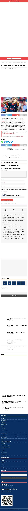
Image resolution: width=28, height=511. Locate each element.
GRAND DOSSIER (4, 433)
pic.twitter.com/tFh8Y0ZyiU (9, 133)
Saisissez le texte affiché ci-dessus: (14, 195)
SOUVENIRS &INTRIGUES (5, 447)
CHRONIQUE (3, 428)
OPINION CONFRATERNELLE (6, 441)
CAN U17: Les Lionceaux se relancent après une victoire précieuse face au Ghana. (14, 396)
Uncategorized (4, 454)
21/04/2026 (9, 320)
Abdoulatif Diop (10, 68)
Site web (2, 186)
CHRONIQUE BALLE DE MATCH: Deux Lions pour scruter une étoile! (17, 347)
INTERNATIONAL (4, 437)
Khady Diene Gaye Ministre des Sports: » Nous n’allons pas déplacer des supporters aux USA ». (14, 402)
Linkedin (2, 467)
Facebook (3, 462)
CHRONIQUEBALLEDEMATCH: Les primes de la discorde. (16, 319)
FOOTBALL (3, 431)
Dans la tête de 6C (4, 429)
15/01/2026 (9, 349)
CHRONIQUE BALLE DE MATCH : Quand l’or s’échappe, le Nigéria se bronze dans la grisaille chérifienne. (15, 341)
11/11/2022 (4, 68)
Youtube (2, 460)
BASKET (2, 426)
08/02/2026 (9, 326)
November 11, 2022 (19, 136)
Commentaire (4, 170)
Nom (2, 179)
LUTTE (2, 439)
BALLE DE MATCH (4, 424)
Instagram (3, 465)
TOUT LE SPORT (4, 452)
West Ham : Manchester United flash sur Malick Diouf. (13, 229)
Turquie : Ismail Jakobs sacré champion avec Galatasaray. (14, 234)
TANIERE (2, 448)
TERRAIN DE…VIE (4, 450)
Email (2, 290)
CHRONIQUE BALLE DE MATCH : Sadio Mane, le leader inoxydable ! (16, 333)
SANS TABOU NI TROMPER (5, 445)
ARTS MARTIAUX (4, 420)
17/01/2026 (9, 343)
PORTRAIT (3, 443)
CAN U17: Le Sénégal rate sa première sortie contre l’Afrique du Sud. (13, 408)
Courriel (2, 182)
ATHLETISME (3, 422)
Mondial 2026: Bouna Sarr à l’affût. (9, 224)
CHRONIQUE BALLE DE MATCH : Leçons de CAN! (17, 325)
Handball (2, 435)
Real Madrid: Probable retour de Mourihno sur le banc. (13, 236)
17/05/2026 (4, 397)
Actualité (2, 418)
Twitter (2, 464)
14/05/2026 (4, 409)
